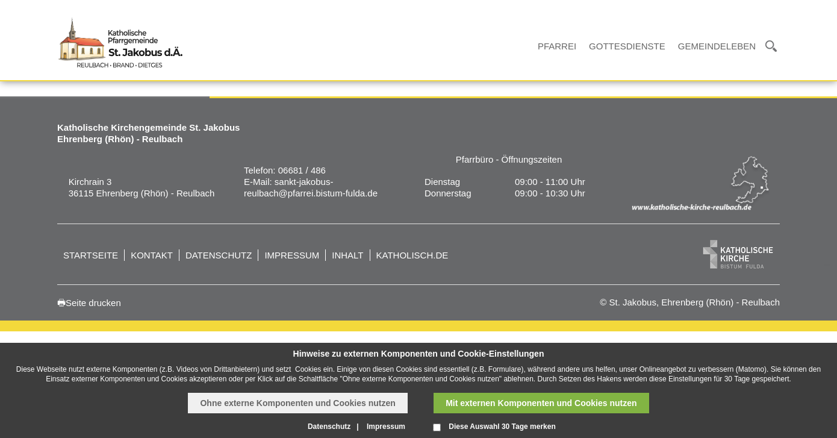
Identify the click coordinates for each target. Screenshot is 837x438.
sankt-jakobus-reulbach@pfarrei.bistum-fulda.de (311, 187)
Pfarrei (557, 46)
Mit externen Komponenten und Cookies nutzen (541, 403)
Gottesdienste (627, 46)
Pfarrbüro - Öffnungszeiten (509, 159)
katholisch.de (412, 255)
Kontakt (152, 255)
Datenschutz (218, 255)
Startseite (90, 255)
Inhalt (347, 255)
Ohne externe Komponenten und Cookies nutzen (297, 403)
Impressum (291, 255)
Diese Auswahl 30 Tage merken (502, 426)
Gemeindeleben (717, 46)
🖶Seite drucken (89, 303)
